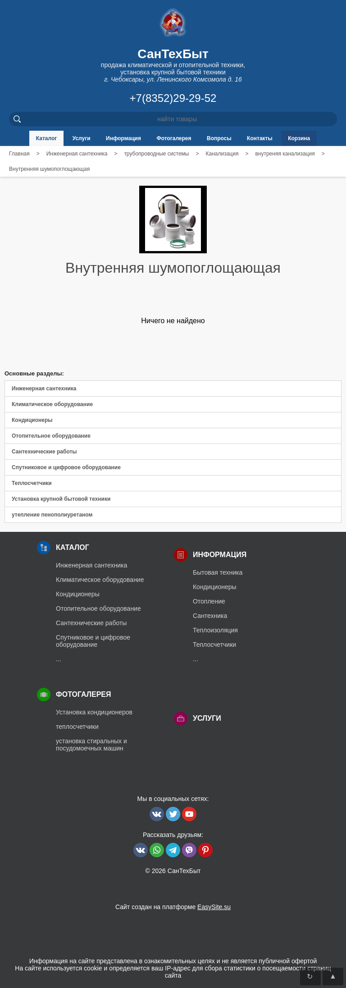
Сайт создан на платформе (173, 906)
